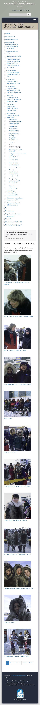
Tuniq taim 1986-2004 (14, 56)
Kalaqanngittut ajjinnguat (13, 225)
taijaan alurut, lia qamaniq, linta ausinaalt (18, 588)
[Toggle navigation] (34, 20)
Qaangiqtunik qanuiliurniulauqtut (16, 232)
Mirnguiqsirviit (10, 36)
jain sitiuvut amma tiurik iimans (15, 350)
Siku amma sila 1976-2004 (13, 222)
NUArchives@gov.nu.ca (19, 675)
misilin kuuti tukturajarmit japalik (15, 520)
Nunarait (8, 219)
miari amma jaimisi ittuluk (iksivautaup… (18, 384)
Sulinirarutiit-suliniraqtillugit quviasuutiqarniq (14, 165)
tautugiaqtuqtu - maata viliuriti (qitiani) (17, 486)
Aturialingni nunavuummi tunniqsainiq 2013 (12, 193)
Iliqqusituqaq (9, 211)
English (14, 10)
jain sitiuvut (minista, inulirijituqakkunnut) (18, 316)
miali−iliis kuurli (9, 622)
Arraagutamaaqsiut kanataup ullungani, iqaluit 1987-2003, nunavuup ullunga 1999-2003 (13, 63)
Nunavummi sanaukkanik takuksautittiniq (14, 129)
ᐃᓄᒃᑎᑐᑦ (21, 10)
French (27, 10)
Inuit (6, 208)
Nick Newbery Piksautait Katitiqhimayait (20, 4)
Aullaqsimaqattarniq (11, 39)
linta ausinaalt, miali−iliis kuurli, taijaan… (17, 554)
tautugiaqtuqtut (10, 452)
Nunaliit (8, 33)
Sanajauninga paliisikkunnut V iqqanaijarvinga (14, 181)
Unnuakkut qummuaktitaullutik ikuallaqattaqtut (15, 121)
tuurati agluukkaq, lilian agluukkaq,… (17, 656)
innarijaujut (8, 418)
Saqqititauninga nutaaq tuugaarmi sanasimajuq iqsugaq (14, 138)
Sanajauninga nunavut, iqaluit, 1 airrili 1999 (13, 115)
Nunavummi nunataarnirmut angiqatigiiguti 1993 (13, 81)
